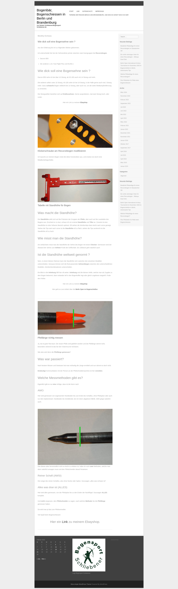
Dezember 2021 (125, 133)
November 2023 (125, 96)
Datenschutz (87, 11)
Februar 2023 (124, 100)
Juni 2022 (123, 111)
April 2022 (123, 118)
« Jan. (39, 559)
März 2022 (123, 122)
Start (71, 11)
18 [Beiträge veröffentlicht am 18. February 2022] (56, 549)
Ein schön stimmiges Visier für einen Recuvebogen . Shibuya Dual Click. (129, 57)
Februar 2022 (124, 125)
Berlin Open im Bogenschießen (87, 289)
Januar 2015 (124, 166)
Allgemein (123, 176)
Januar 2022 (124, 129)
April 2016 (123, 151)
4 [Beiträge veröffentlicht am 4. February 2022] (55, 544)
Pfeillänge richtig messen (50, 337)
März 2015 (123, 162)
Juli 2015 (123, 155)
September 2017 (125, 148)
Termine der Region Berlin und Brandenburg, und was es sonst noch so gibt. (99, 15)
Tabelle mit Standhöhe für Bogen (54, 205)
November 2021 (125, 136)
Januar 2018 (124, 140)
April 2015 (123, 159)
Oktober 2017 (124, 144)
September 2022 (125, 103)
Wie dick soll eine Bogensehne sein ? (56, 41)
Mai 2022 (123, 114)
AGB (78, 11)
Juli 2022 (123, 107)
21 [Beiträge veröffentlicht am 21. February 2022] (37, 552)
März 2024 (123, 92)
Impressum (99, 11)
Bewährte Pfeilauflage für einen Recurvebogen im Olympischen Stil (129, 48)
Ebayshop (83, 102)
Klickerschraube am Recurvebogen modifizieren (62, 151)
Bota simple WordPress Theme (81, 584)
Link (65, 522)
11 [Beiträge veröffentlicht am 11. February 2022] (56, 547)
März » (44, 559)
